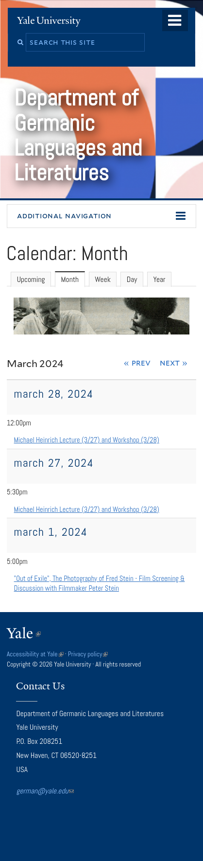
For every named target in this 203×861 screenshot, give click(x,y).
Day (132, 279)
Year (159, 279)
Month (73, 279)
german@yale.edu (45, 791)
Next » (173, 363)
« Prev (137, 363)
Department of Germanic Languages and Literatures (78, 135)
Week (103, 279)
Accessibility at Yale (35, 654)
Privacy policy (88, 654)
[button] (101, 216)
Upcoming (31, 279)
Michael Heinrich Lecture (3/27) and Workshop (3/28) (86, 440)
